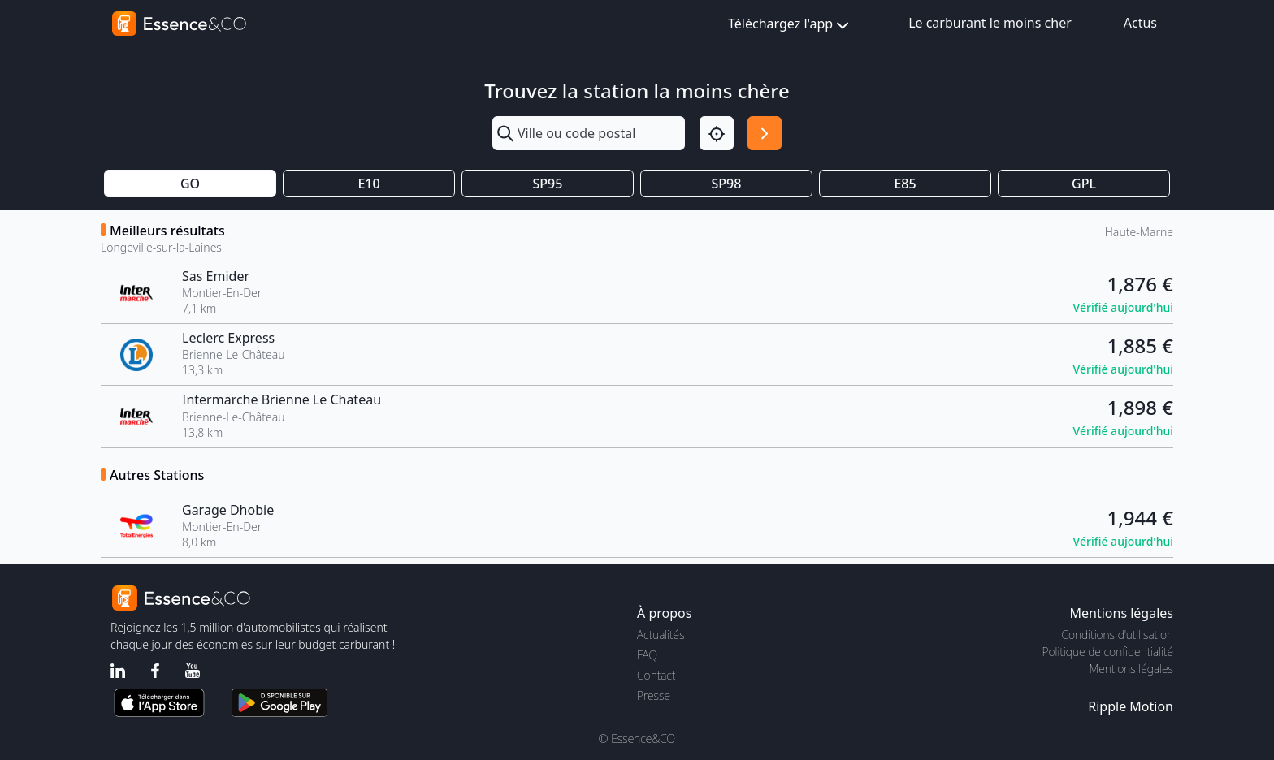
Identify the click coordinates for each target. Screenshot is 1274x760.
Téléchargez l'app (790, 25)
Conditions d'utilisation (1117, 634)
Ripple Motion (1130, 706)
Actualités (661, 634)
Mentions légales (1131, 668)
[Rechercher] (765, 133)
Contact (656, 675)
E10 (368, 183)
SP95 (548, 183)
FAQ (647, 655)
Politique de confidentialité (1107, 651)
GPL (1084, 183)
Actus (1140, 23)
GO (190, 183)
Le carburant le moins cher (990, 23)
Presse (653, 695)
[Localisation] (717, 133)
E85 (905, 183)
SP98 (727, 183)
